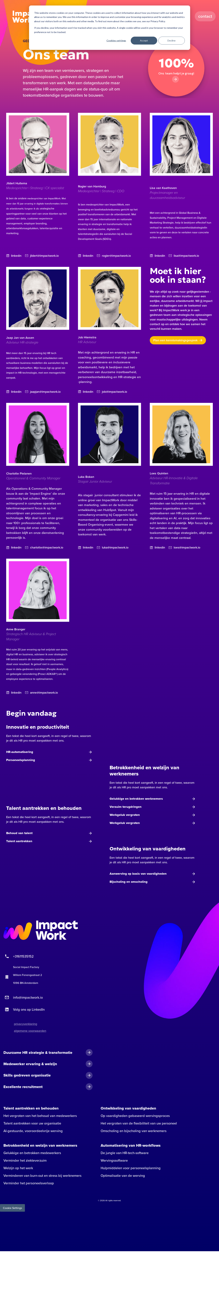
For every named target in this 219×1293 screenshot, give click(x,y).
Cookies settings (116, 40)
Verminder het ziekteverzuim (25, 1161)
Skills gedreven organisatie (27, 1076)
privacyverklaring (25, 1024)
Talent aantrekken (19, 842)
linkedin (13, 256)
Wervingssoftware (114, 1161)
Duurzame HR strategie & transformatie (37, 1053)
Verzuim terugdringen (126, 807)
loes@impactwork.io (185, 548)
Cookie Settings (12, 1208)
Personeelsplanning (20, 761)
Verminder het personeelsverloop (28, 1184)
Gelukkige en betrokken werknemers (136, 799)
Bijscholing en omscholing (129, 882)
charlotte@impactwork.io (44, 548)
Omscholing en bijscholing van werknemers (133, 1132)
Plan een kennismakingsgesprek (175, 340)
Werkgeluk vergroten (125, 815)
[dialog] (109, 28)
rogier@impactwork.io (114, 256)
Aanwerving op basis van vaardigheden (138, 874)
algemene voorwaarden (30, 1031)
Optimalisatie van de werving (123, 1176)
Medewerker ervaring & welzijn (30, 1064)
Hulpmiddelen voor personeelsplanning (131, 1169)
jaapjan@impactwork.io (43, 392)
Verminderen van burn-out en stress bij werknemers (42, 1176)
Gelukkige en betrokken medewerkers (32, 1154)
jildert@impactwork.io (42, 256)
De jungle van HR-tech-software (125, 1154)
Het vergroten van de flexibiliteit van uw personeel (139, 1124)
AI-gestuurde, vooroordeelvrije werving (33, 1132)
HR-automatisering (19, 753)
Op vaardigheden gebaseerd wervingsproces (135, 1117)
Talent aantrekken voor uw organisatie (32, 1124)
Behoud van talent (19, 834)
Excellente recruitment (23, 1087)
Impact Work (26, 17)
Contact (205, 16)
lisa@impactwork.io (184, 256)
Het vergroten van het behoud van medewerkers (40, 1117)
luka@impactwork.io (113, 548)
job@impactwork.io (112, 392)
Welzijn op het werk (18, 1169)
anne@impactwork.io (41, 693)
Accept (144, 40)
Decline (171, 40)
